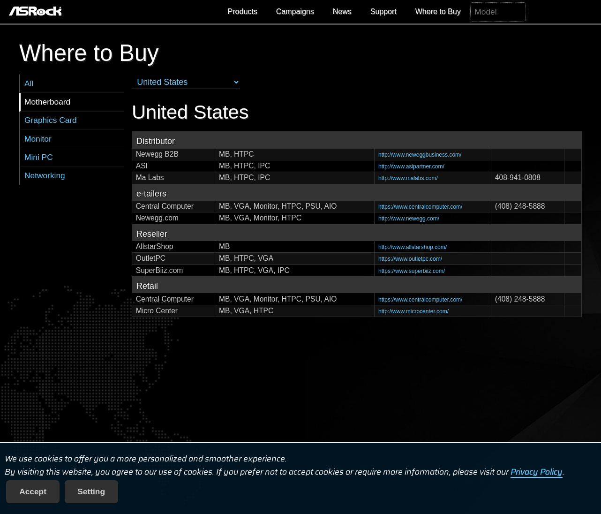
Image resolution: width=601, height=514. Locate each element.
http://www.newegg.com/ (408, 218)
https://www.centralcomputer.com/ (420, 207)
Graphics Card (50, 120)
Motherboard (47, 101)
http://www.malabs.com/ (408, 178)
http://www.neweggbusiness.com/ (419, 154)
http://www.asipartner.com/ (411, 166)
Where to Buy (438, 11)
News (342, 11)
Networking (44, 175)
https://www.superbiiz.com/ (411, 271)
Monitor (38, 139)
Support (383, 11)
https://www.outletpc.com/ (410, 259)
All (28, 83)
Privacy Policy (537, 471)
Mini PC (38, 157)
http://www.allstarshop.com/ (412, 247)
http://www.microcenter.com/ (413, 311)
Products (242, 11)
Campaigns (295, 11)
